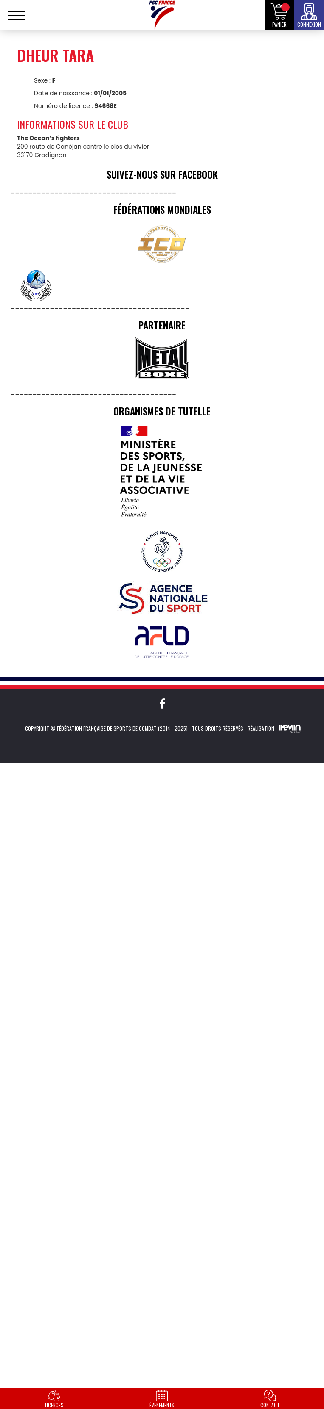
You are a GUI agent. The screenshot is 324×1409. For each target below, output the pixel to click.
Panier (279, 24)
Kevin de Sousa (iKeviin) (290, 728)
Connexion (309, 24)
